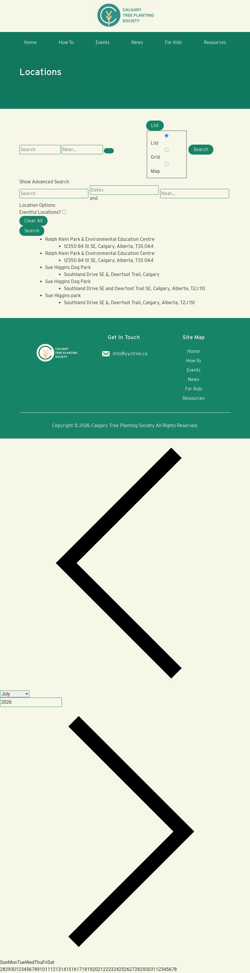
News (137, 42)
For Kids (173, 42)
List (155, 125)
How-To (66, 42)
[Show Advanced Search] (109, 150)
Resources (215, 42)
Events (102, 42)
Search (200, 149)
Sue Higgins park (63, 295)
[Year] (31, 702)
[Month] (14, 694)
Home (30, 42)
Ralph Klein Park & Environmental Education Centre (100, 239)
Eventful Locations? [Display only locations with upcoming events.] (40, 212)
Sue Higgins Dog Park (68, 267)
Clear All (33, 221)
